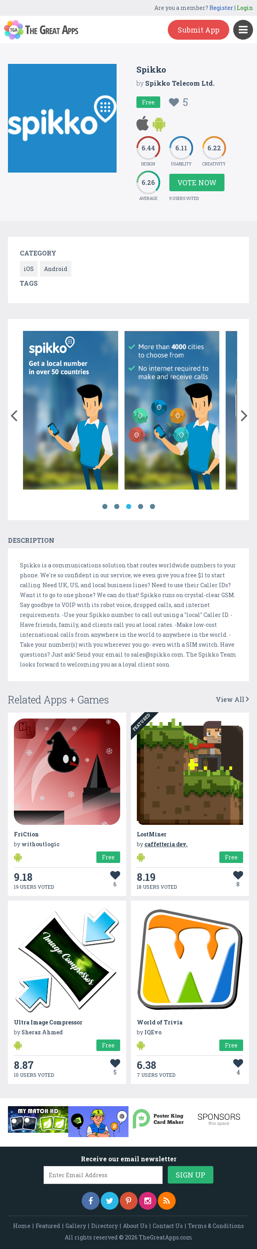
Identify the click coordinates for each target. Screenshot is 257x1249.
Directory (104, 1226)
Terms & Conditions (216, 1226)
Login (245, 8)
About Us (135, 1226)
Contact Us (168, 1226)
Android (55, 269)
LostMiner (152, 834)
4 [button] (140, 507)
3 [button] (128, 507)
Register (221, 8)
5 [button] (152, 507)
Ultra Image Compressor (48, 1022)
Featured (48, 1226)
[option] (70, 411)
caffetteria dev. (166, 844)
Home (22, 1226)
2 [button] (117, 507)
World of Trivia (159, 1022)
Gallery (75, 1226)
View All (232, 699)
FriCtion (26, 834)
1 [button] (105, 507)
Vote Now (197, 182)
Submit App (198, 30)
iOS (29, 269)
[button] (14, 414)
